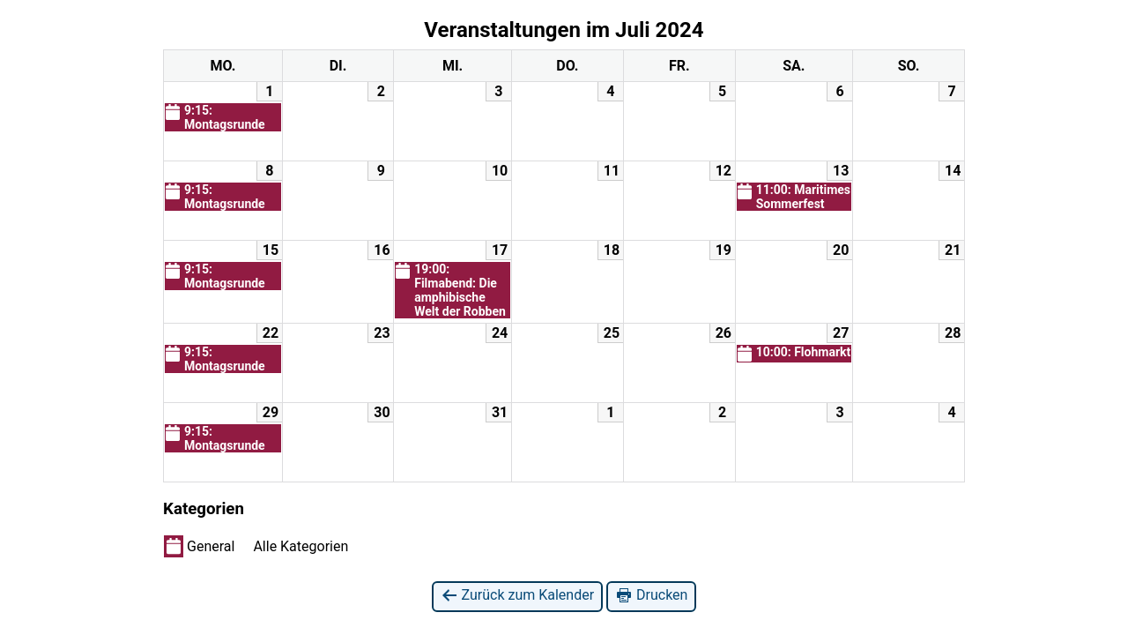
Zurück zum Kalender (518, 595)
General (199, 546)
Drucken (651, 595)
